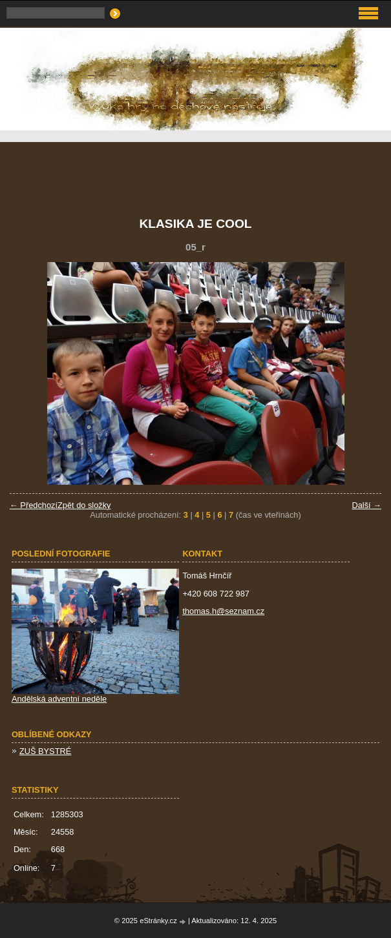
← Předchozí (34, 505)
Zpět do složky (84, 505)
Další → (366, 505)
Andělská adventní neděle (59, 699)
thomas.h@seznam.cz (223, 611)
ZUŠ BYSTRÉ (45, 751)
